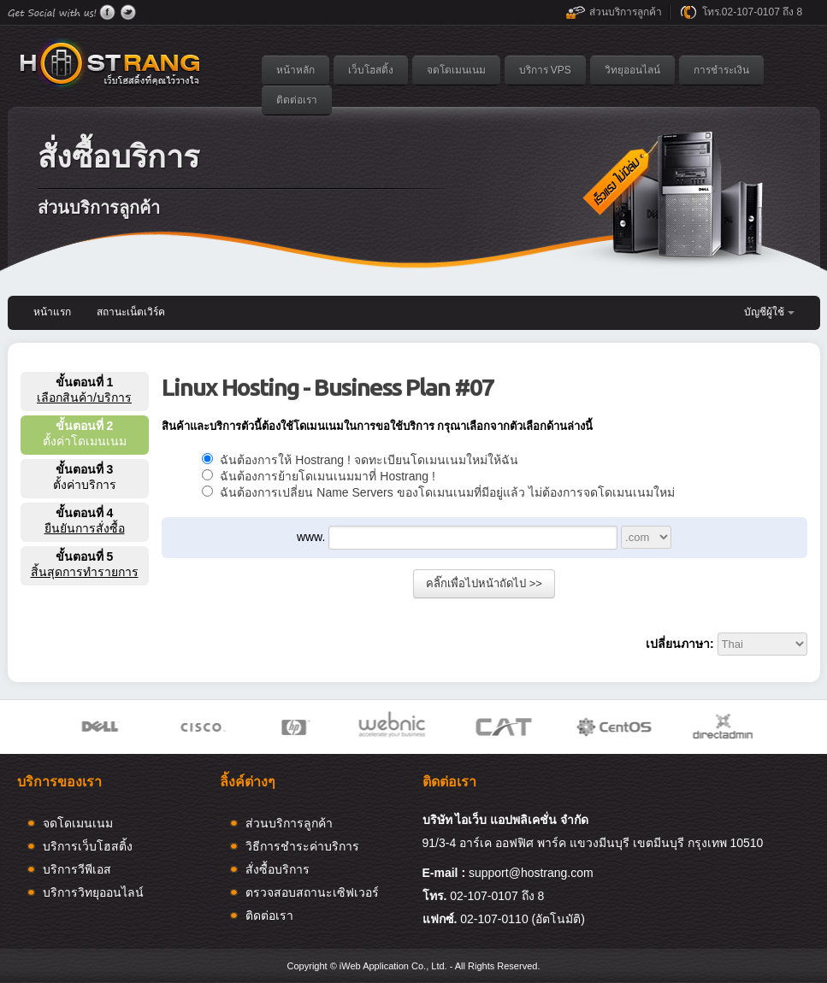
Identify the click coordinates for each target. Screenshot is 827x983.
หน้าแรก (52, 312)
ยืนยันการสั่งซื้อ (84, 528)
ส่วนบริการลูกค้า (625, 12)
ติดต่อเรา (296, 100)
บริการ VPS (545, 70)
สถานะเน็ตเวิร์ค (131, 312)
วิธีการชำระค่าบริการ (302, 846)
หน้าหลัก (295, 70)
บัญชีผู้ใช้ (764, 312)
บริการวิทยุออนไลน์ (93, 892)
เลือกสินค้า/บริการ (84, 397)
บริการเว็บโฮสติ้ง (88, 846)
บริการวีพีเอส (77, 869)
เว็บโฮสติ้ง (370, 70)
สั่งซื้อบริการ (277, 869)
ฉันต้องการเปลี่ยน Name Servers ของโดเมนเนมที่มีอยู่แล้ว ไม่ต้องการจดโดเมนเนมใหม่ (438, 492)
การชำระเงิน (721, 70)
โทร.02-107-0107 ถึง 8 (752, 12)
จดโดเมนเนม (456, 70)
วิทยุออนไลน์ (632, 70)
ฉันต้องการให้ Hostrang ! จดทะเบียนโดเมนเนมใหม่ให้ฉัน (360, 460)
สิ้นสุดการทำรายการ (85, 572)
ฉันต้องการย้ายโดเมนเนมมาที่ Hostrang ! (318, 476)
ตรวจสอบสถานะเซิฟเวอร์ (312, 892)
